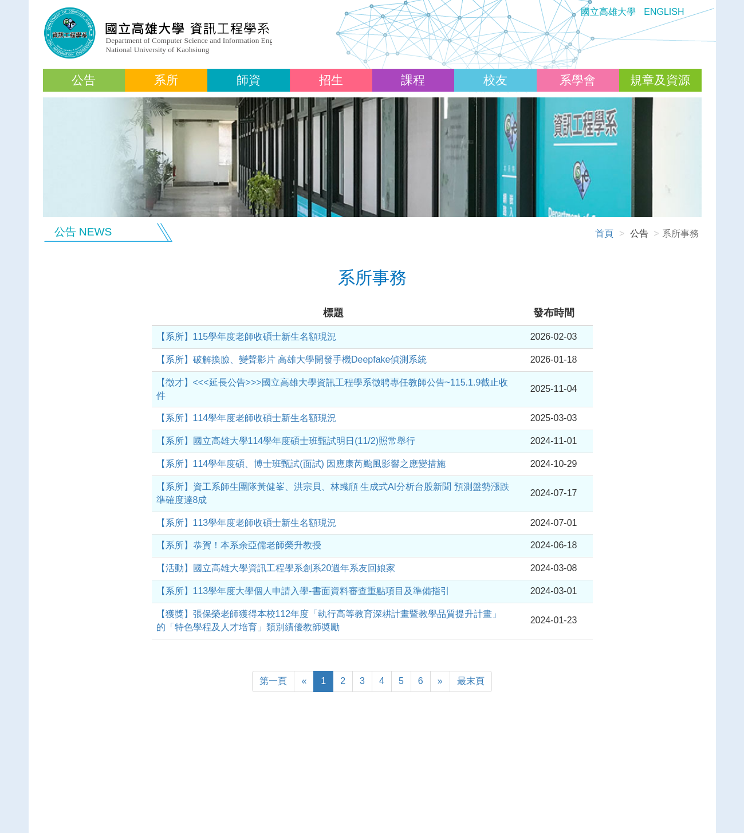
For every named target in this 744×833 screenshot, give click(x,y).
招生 (331, 80)
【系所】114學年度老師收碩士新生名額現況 (246, 418)
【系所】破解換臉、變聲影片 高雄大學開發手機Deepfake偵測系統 (291, 359)
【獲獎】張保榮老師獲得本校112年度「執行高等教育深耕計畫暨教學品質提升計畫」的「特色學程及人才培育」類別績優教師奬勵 (329, 620)
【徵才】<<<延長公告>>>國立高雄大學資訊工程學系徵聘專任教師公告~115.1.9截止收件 (332, 389)
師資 (249, 80)
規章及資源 (660, 80)
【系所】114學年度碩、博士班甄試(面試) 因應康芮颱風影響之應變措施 (301, 464)
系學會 (578, 80)
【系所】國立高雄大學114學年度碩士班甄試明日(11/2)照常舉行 (286, 441)
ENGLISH (664, 12)
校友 (495, 80)
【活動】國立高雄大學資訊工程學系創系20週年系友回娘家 (276, 568)
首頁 (604, 233)
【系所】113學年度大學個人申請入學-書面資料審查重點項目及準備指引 (303, 591)
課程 (413, 80)
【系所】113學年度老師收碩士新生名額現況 (246, 523)
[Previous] (273, 681)
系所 (166, 80)
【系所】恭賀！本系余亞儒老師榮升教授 (238, 545)
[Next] (440, 681)
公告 (84, 80)
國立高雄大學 (608, 12)
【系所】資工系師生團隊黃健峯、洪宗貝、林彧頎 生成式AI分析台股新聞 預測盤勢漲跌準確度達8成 (332, 493)
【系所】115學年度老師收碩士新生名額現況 (246, 336)
